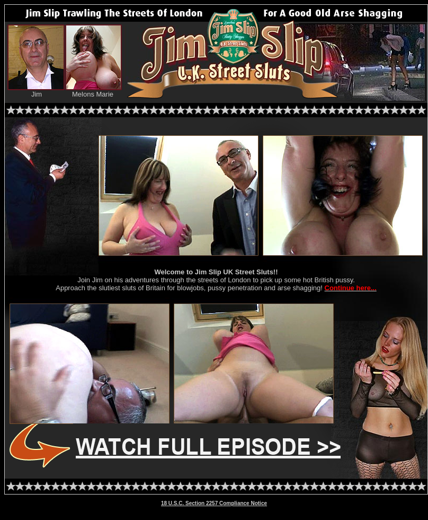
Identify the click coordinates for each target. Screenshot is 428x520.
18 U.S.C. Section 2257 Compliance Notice (214, 503)
